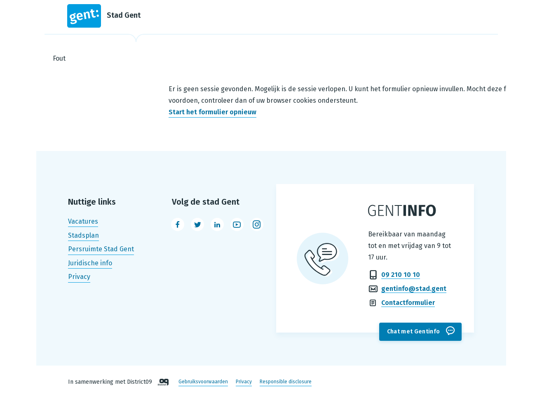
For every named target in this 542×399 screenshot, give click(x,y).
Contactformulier (408, 303)
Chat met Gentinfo (413, 331)
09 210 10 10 (400, 275)
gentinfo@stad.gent (413, 289)
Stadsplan (83, 235)
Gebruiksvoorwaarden (203, 382)
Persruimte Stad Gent (101, 249)
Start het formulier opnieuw (212, 112)
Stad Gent (104, 16)
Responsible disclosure (286, 382)
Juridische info (90, 263)
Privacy (79, 277)
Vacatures (83, 221)
